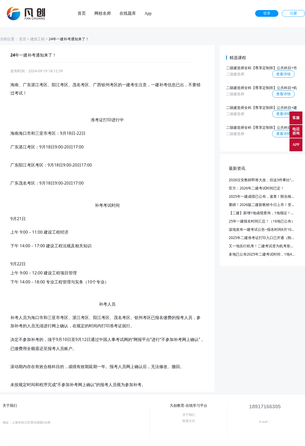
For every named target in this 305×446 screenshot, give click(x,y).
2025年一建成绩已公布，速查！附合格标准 (264, 196)
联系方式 (188, 421)
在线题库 (127, 13)
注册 (293, 13)
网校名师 (102, 13)
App (148, 13)
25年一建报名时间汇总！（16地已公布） (262, 221)
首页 (82, 13)
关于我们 (188, 415)
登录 (266, 13)
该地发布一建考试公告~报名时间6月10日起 (264, 229)
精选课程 (238, 57)
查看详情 (283, 73)
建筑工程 (37, 38)
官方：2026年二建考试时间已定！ (256, 188)
